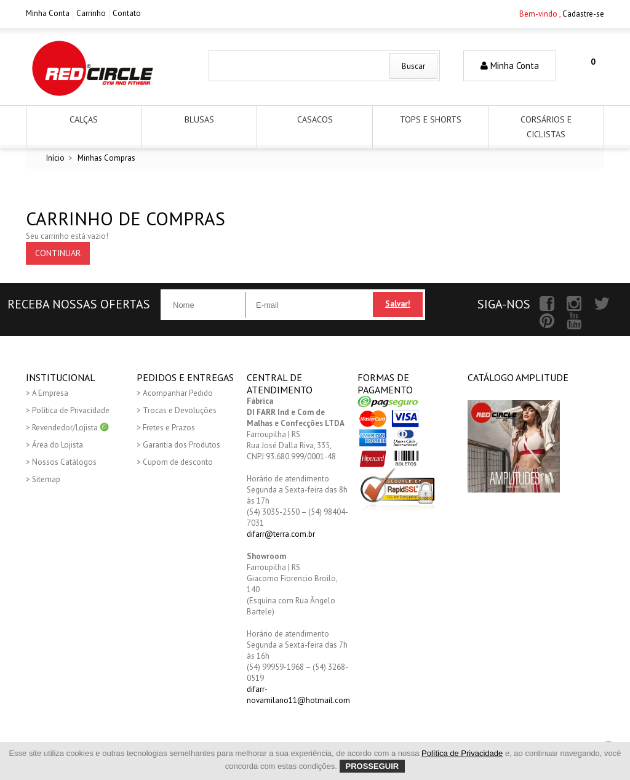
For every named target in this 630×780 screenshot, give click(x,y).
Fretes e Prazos (169, 427)
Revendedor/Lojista (70, 427)
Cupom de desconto (178, 462)
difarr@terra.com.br (281, 534)
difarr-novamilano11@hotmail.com (298, 695)
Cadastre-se (583, 14)
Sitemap (46, 479)
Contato (127, 13)
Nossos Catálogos (64, 462)
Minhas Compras (106, 158)
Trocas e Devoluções (180, 410)
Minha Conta (48, 13)
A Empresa (50, 393)
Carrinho (91, 13)
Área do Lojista (57, 445)
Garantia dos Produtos (181, 445)
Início (55, 158)
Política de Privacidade (71, 410)
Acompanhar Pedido (178, 393)
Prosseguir (372, 766)
